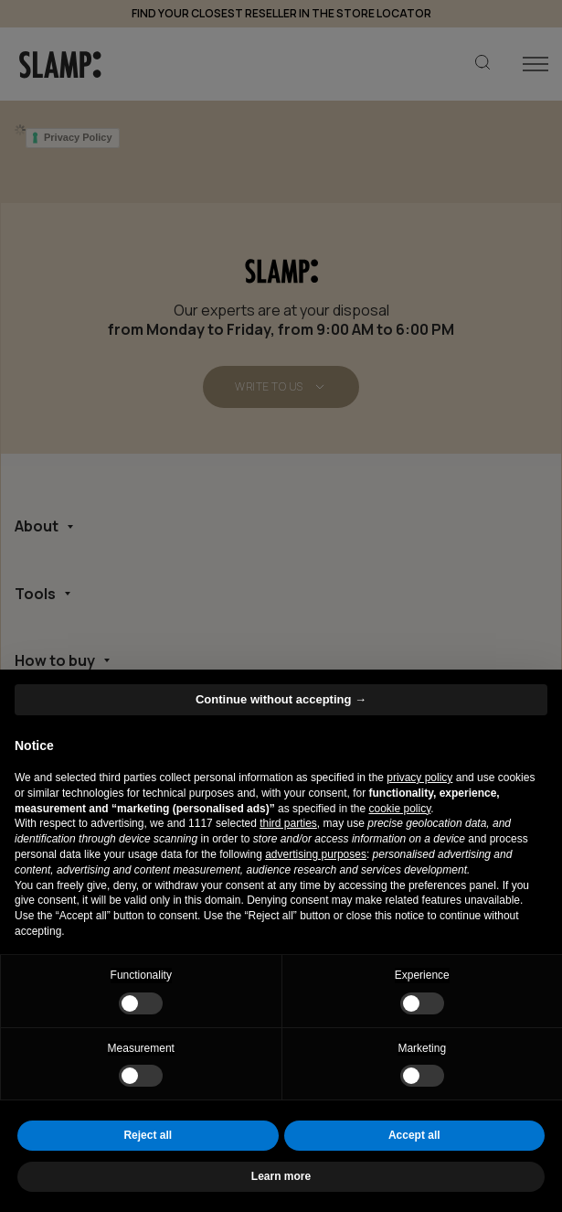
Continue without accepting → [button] (281, 699)
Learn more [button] (281, 1176)
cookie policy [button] (400, 808)
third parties (288, 823)
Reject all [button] (147, 1135)
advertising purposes (315, 854)
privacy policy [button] (419, 777)
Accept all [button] (414, 1135)
